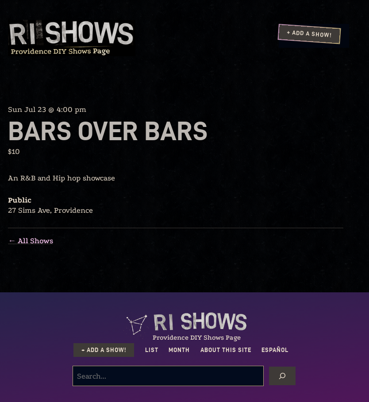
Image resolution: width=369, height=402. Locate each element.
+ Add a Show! (309, 33)
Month (179, 350)
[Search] (282, 376)
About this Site (225, 350)
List (151, 350)
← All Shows (30, 241)
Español (274, 350)
